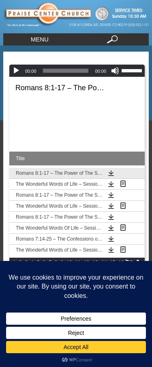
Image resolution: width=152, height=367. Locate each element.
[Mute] (115, 71)
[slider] (66, 71)
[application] (77, 71)
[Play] (16, 71)
